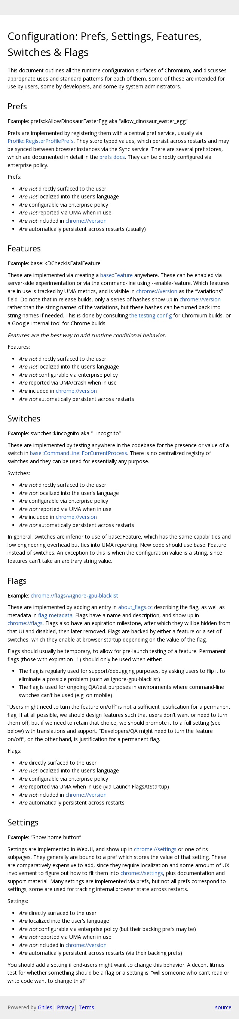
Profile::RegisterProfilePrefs (40, 140)
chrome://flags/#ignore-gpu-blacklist (74, 595)
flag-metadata (55, 615)
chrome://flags (25, 623)
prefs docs (112, 156)
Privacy (65, 1007)
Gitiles (45, 1007)
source (223, 1007)
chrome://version (86, 220)
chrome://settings (155, 849)
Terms (86, 1007)
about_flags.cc (135, 607)
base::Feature (116, 275)
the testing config (150, 315)
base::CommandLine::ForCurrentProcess (78, 453)
